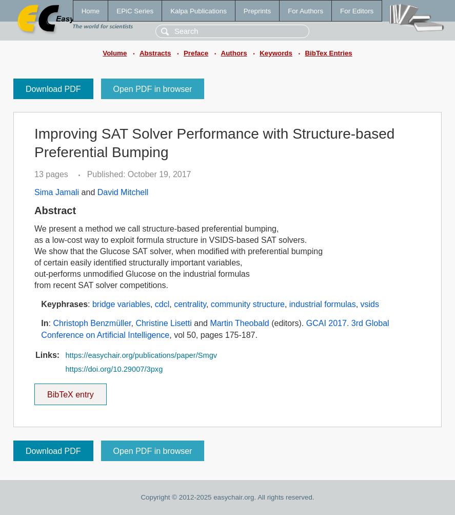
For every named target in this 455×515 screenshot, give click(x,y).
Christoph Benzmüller (92, 323)
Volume (115, 53)
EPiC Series (134, 11)
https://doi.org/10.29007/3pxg (114, 369)
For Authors (305, 11)
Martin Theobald (239, 323)
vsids (370, 304)
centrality (190, 304)
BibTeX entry (70, 391)
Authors (234, 53)
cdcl (162, 304)
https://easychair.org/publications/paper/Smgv (141, 355)
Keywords (276, 53)
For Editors (356, 11)
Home (91, 11)
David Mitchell (123, 192)
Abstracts (155, 53)
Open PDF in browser (152, 89)
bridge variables (121, 304)
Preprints (257, 11)
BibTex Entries (328, 53)
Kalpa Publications (198, 11)
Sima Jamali (56, 192)
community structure (248, 304)
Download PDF (53, 89)
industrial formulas (322, 304)
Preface (196, 53)
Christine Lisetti (163, 323)
